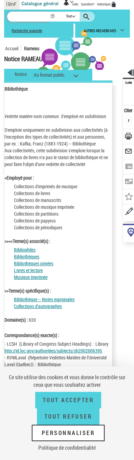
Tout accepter (68, 400)
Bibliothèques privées (33, 263)
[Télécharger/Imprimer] (129, 137)
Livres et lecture (28, 270)
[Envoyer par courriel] (129, 152)
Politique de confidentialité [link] (67, 447)
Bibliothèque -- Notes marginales (44, 299)
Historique (104, 4)
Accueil (11, 48)
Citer (128, 110)
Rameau (31, 48)
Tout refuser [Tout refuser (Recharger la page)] (68, 416)
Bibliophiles (25, 249)
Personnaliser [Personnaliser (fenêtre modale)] (68, 433)
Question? (87, 4)
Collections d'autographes (38, 306)
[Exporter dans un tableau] (129, 167)
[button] (53, 17)
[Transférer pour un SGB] (129, 182)
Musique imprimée (31, 277)
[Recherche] (28, 17)
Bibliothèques (26, 256)
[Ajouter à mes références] (129, 197)
